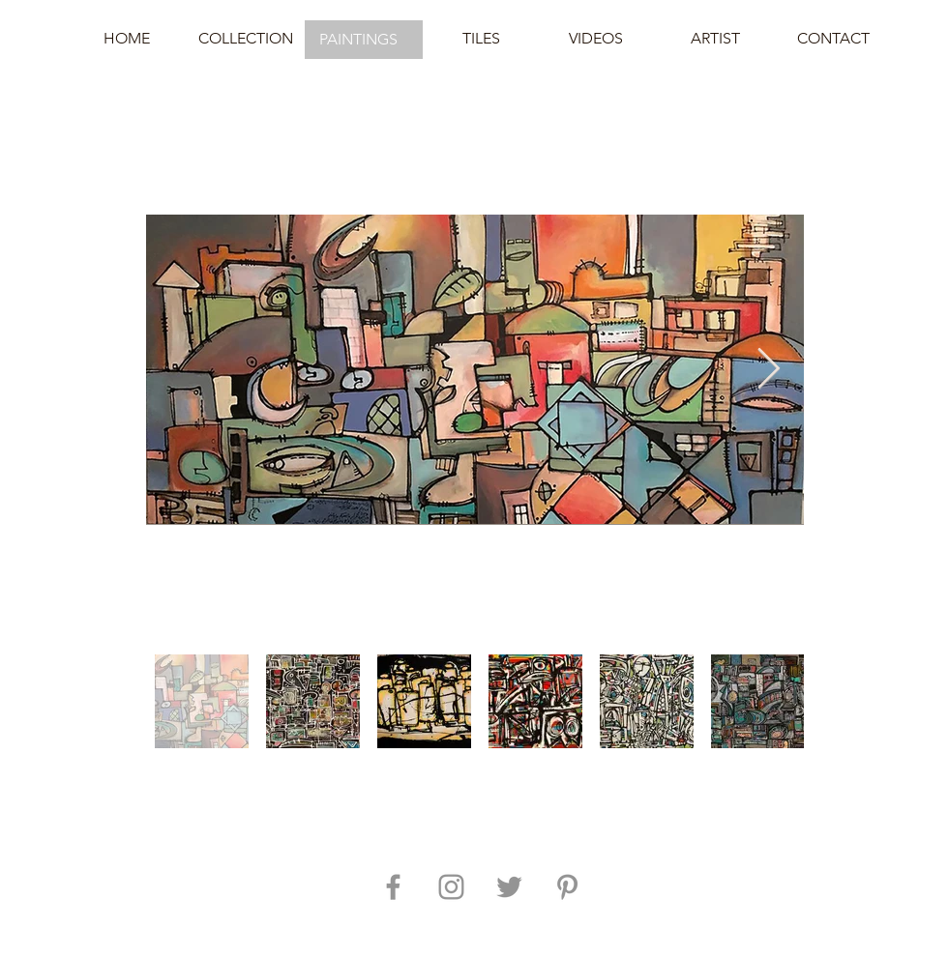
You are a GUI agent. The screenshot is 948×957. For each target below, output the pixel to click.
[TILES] (481, 39)
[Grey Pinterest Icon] (567, 887)
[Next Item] (768, 370)
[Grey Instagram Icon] (451, 887)
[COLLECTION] (246, 39)
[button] (364, 39)
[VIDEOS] (596, 39)
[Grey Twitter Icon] (509, 887)
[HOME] (127, 39)
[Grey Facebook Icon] (393, 887)
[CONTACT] (833, 39)
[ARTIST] (715, 39)
